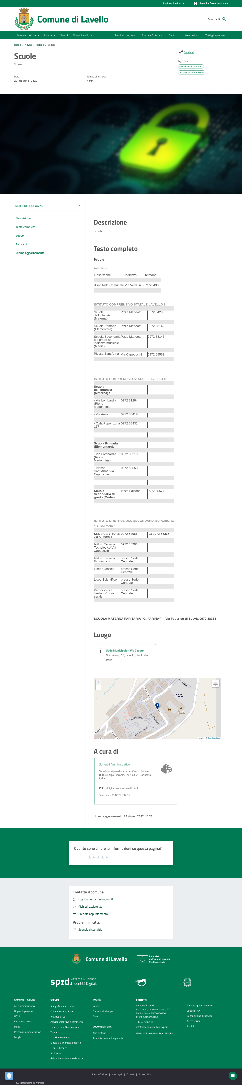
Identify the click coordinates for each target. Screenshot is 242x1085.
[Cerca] (224, 19)
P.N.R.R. (191, 1026)
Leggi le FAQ (193, 1011)
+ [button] (98, 682)
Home (17, 45)
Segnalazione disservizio (200, 1016)
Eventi (96, 1016)
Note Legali (117, 1074)
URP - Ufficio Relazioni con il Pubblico (155, 1033)
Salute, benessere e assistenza (66, 1058)
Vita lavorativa (57, 1017)
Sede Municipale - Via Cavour (125, 650)
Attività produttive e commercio (67, 1022)
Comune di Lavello (72, 19)
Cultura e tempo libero (62, 1011)
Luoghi (17, 1037)
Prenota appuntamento (199, 1005)
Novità (28, 45)
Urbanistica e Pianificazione (64, 1027)
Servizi (54, 1000)
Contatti (141, 1000)
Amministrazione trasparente (108, 1038)
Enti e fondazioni (22, 1021)
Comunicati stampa (103, 1011)
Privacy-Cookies (99, 1074)
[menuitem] (125, 35)
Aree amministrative (25, 1006)
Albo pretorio (99, 1033)
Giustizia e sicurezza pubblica (65, 1043)
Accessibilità (193, 1021)
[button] (210, 3)
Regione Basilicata (173, 3)
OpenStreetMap (213, 738)
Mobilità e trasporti (60, 1037)
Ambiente (55, 1053)
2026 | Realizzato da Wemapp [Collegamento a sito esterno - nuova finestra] (29, 1082)
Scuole (51, 45)
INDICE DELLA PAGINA (28, 206)
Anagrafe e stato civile (62, 1006)
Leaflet (201, 738)
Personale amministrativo (27, 1032)
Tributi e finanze (58, 1048)
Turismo (54, 1032)
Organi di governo (23, 1011)
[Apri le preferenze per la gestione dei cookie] (9, 1076)
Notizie (40, 45)
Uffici (17, 1016)
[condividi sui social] (186, 52)
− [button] (98, 687)
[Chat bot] (233, 1076)
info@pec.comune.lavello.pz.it (152, 1027)
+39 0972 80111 (144, 1022)
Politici (17, 1027)
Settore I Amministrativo (114, 764)
